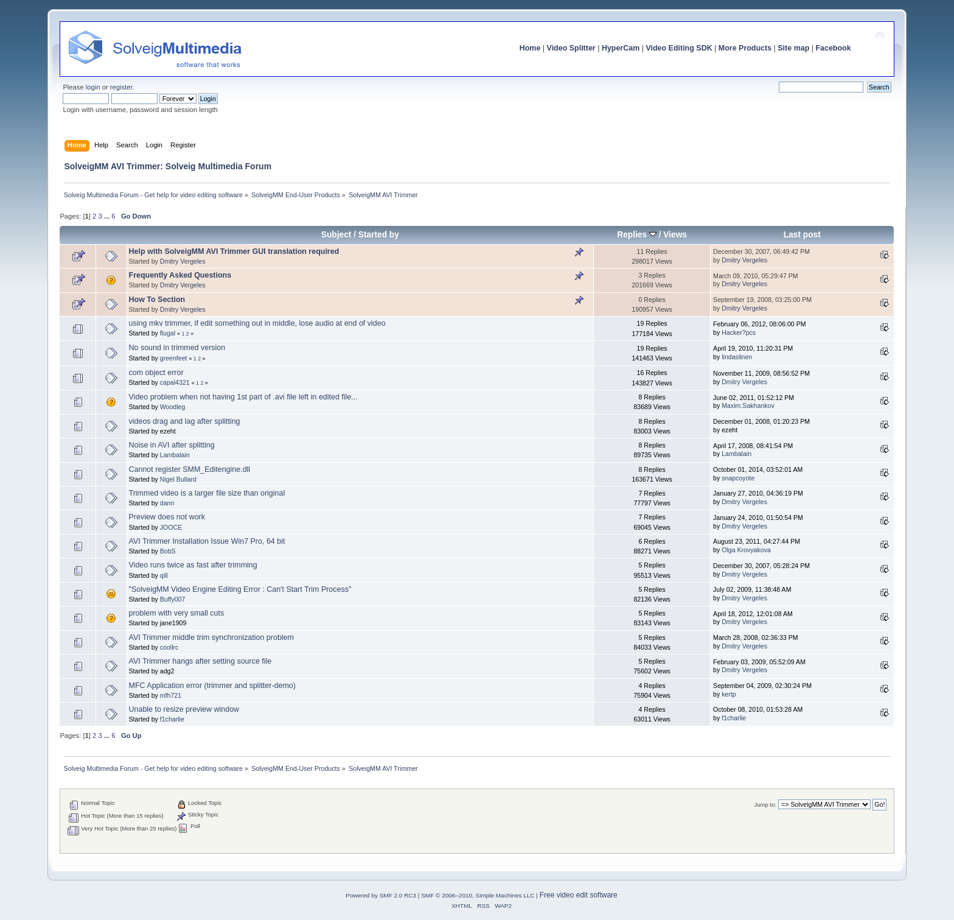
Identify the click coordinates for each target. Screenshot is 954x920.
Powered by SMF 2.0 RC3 (381, 895)
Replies (636, 234)
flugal (167, 333)
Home (530, 48)
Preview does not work (167, 517)
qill (164, 575)
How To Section (157, 299)
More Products (745, 48)
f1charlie (172, 719)
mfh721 (170, 695)
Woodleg (173, 406)
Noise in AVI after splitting (172, 445)
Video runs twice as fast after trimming (193, 565)
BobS (168, 551)
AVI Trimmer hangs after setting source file (200, 661)
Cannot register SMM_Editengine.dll (190, 469)
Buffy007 (173, 599)
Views (675, 234)
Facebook (833, 48)
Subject (336, 234)
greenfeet (173, 358)
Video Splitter (571, 48)
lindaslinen (737, 356)
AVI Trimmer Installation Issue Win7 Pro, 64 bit (207, 541)
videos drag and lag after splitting (184, 421)
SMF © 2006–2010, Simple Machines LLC (477, 895)
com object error (156, 372)
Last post (802, 234)
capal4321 (175, 382)
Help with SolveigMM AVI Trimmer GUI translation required (234, 251)
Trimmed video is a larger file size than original (207, 493)
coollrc (169, 647)
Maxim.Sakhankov (748, 405)
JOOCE (171, 527)
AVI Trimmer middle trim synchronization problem (211, 637)
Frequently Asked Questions (180, 275)
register (121, 87)
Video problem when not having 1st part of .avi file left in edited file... (243, 397)
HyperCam (620, 48)
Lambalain (175, 454)
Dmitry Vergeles (183, 261)
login (93, 87)
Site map (793, 48)
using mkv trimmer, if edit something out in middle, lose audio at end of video (257, 323)
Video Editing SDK (679, 48)
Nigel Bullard (178, 479)
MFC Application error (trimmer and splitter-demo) (212, 685)
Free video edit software (579, 895)
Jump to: (765, 804)
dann (167, 503)
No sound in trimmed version (177, 347)
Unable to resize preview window (184, 709)
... (107, 216)
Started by (378, 234)
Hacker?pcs (739, 332)
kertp (729, 694)
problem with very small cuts (177, 613)
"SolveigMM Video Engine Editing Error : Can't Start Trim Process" (240, 589)
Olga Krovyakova (746, 549)
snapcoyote (738, 478)
